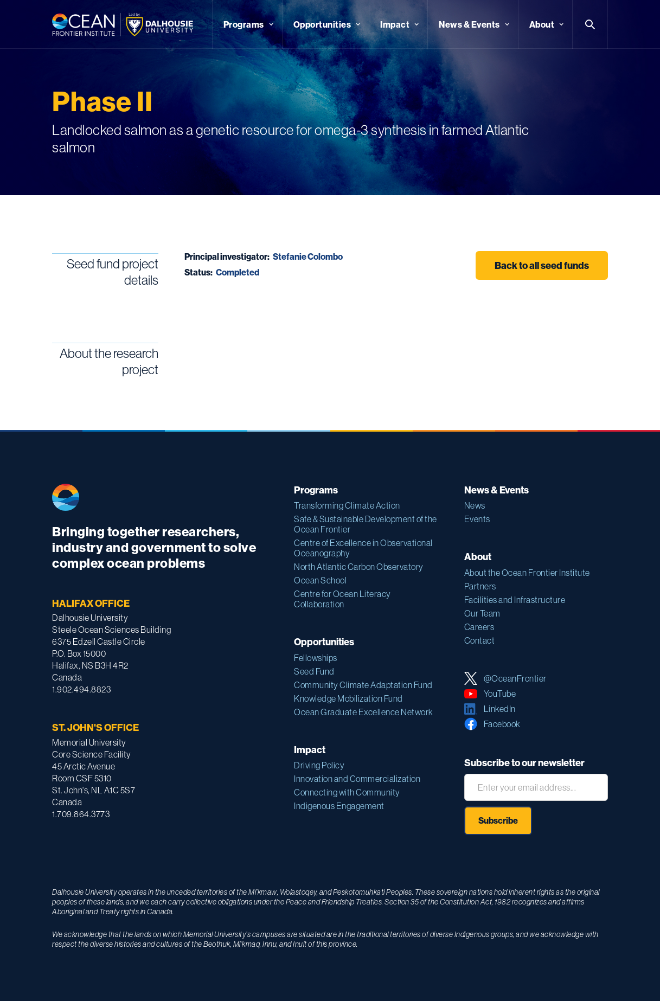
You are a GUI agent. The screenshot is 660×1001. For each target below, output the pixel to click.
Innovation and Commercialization (357, 779)
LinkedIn (500, 709)
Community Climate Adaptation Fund (363, 685)
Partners (480, 586)
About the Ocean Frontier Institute (527, 573)
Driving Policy (319, 765)
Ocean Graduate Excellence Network (363, 712)
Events (477, 519)
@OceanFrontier (515, 678)
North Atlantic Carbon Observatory (359, 567)
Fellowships (315, 658)
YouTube (500, 693)
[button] (247, 24)
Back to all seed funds (542, 265)
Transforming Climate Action (347, 505)
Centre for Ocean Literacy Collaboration (342, 599)
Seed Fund (314, 671)
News (474, 505)
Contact (479, 640)
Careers (479, 627)
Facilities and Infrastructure (515, 600)
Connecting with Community (347, 792)
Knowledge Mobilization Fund (348, 698)
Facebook (502, 724)
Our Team (482, 613)
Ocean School (320, 580)
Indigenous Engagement (339, 806)
